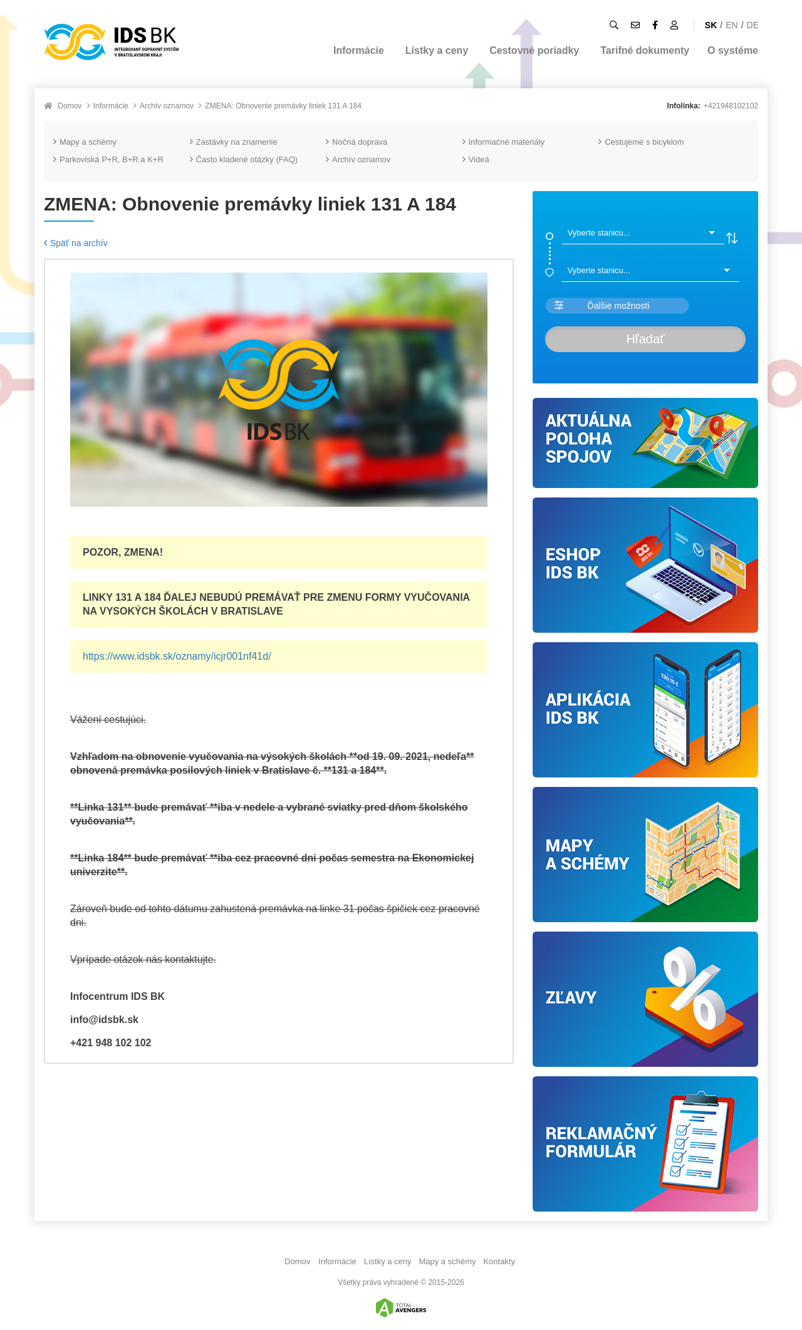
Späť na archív (76, 243)
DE (753, 25)
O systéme (732, 50)
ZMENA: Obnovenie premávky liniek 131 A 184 (283, 105)
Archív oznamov (167, 105)
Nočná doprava (356, 142)
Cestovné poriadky (534, 50)
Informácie (358, 50)
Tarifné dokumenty (644, 50)
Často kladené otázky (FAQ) (244, 159)
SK (711, 25)
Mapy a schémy (85, 142)
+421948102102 (731, 105)
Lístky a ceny (437, 50)
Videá (475, 159)
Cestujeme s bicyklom (641, 142)
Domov (69, 105)
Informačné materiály (503, 142)
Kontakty (499, 1261)
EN (731, 25)
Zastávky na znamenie (234, 142)
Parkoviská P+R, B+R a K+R (108, 159)
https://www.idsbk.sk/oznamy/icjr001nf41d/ (177, 656)
